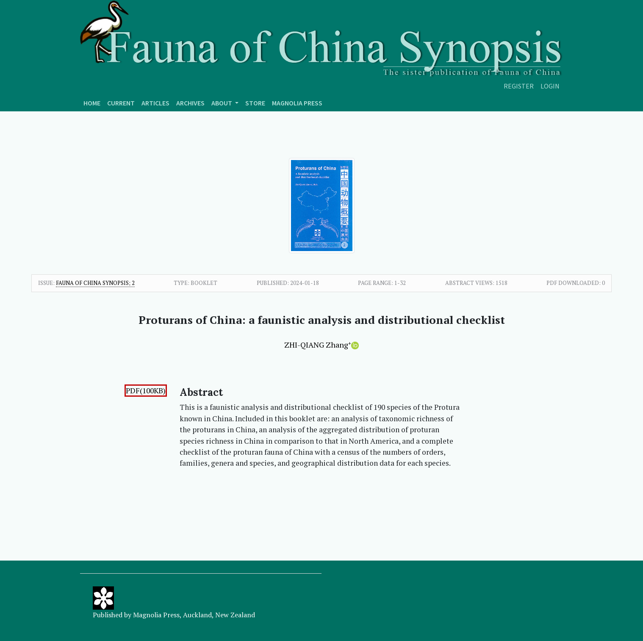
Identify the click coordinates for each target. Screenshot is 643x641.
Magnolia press (297, 103)
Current (121, 103)
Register (519, 86)
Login (550, 86)
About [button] (222, 103)
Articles (155, 103)
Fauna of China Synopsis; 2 (95, 283)
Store (255, 103)
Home (91, 103)
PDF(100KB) (146, 390)
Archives (190, 103)
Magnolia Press (156, 614)
